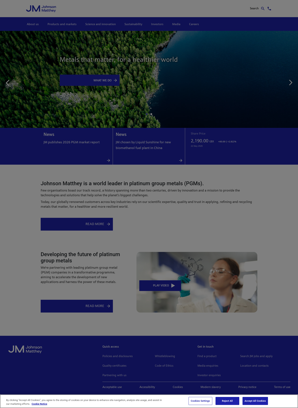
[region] (149, 401)
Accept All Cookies (255, 400)
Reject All (227, 400)
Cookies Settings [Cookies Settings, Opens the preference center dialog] (200, 400)
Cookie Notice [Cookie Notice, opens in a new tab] (39, 403)
